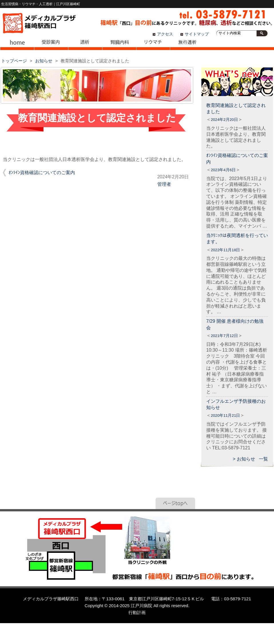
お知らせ (43, 60)
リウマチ (153, 45)
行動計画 (137, 612)
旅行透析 (187, 45)
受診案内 (51, 45)
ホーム (17, 45)
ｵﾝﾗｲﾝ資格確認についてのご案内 (42, 172)
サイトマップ (197, 34)
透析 (85, 45)
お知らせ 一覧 (252, 458)
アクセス (165, 34)
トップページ (14, 60)
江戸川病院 (141, 605)
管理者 (164, 184)
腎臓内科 (119, 45)
